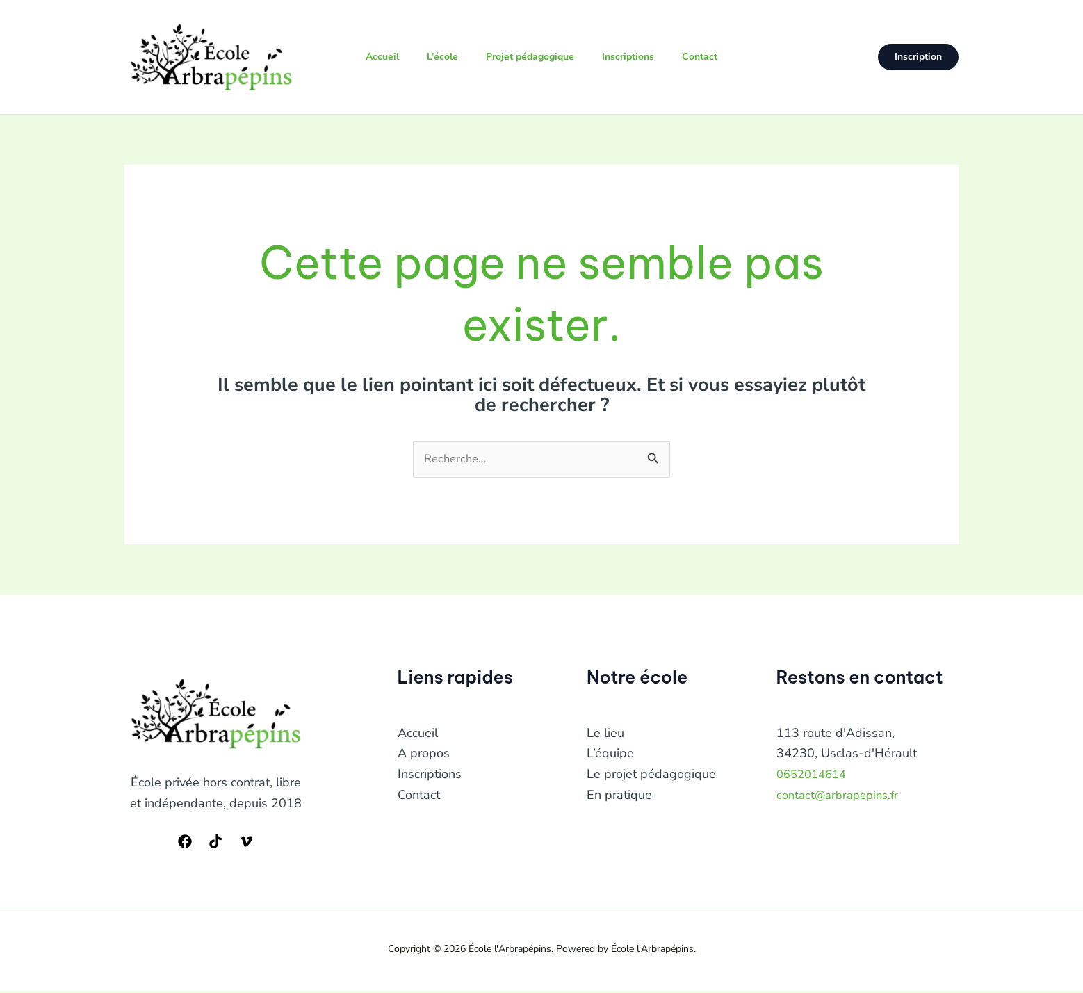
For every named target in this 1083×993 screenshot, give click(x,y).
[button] (918, 57)
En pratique (619, 796)
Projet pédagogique (531, 56)
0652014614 (814, 776)
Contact (711, 56)
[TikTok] (215, 843)
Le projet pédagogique (651, 776)
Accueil (372, 56)
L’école (437, 56)
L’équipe (610, 755)
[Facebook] (185, 843)
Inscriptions (634, 56)
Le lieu (605, 734)
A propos (424, 755)
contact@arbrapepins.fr (842, 796)
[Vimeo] (246, 843)
